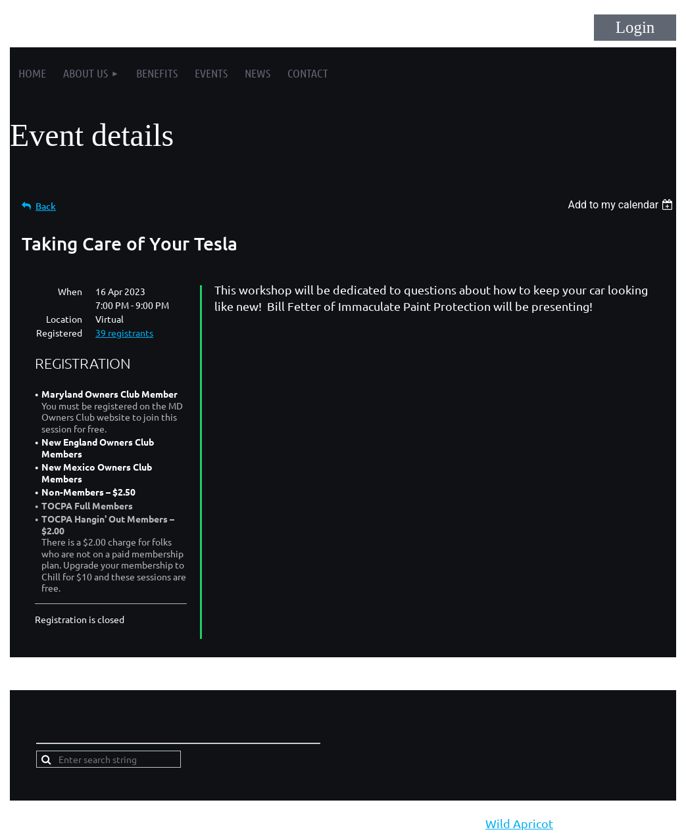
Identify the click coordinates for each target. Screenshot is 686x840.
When (70, 291)
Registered (59, 332)
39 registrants (124, 332)
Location (64, 319)
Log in (635, 27)
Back (46, 206)
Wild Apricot (519, 823)
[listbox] (622, 205)
